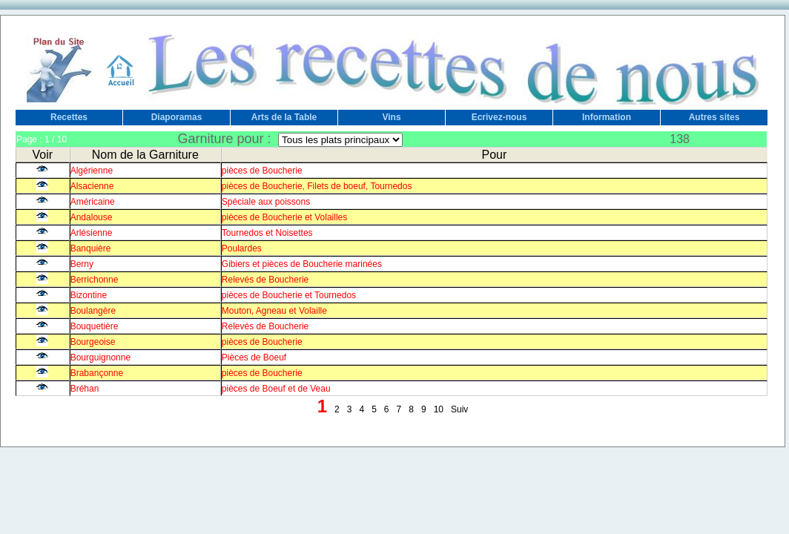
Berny (81, 264)
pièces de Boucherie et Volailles (284, 217)
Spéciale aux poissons (266, 202)
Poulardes (242, 248)
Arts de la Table (284, 117)
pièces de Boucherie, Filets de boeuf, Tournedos (317, 186)
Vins (391, 117)
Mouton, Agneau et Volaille (274, 311)
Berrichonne (94, 279)
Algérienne (91, 170)
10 (438, 409)
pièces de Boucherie (262, 170)
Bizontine (88, 295)
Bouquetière (94, 326)
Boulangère (93, 311)
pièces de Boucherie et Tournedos (289, 295)
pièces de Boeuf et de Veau (276, 388)
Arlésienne (91, 233)
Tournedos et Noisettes (267, 233)
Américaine (92, 202)
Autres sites (714, 117)
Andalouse (91, 217)
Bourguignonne (100, 357)
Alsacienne (92, 186)
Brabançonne (96, 373)
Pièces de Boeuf (254, 357)
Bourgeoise (93, 342)
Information (606, 117)
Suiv (459, 409)
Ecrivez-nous (499, 117)
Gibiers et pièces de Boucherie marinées (302, 264)
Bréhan (84, 388)
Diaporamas (176, 117)
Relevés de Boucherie (265, 279)
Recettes (69, 117)
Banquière (90, 248)
